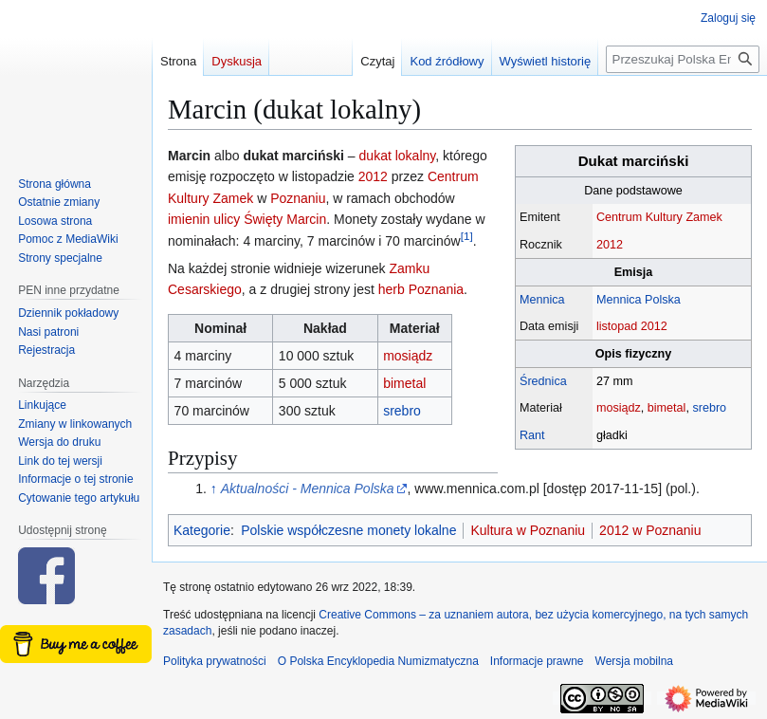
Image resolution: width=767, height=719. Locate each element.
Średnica (543, 381)
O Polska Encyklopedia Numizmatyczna (378, 661)
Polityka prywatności (214, 661)
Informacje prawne (537, 661)
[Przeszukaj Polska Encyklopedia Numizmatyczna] (682, 59)
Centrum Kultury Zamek (659, 217)
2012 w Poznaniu (650, 530)
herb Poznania (421, 289)
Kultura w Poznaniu (527, 530)
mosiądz (618, 408)
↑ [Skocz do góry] (213, 488)
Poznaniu (297, 198)
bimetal (667, 408)
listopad (616, 326)
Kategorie (201, 530)
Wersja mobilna (634, 661)
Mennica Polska (638, 299)
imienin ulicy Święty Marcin (247, 219)
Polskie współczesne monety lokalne (348, 530)
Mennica (542, 299)
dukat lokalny (397, 155)
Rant (532, 435)
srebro (709, 408)
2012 (609, 244)
